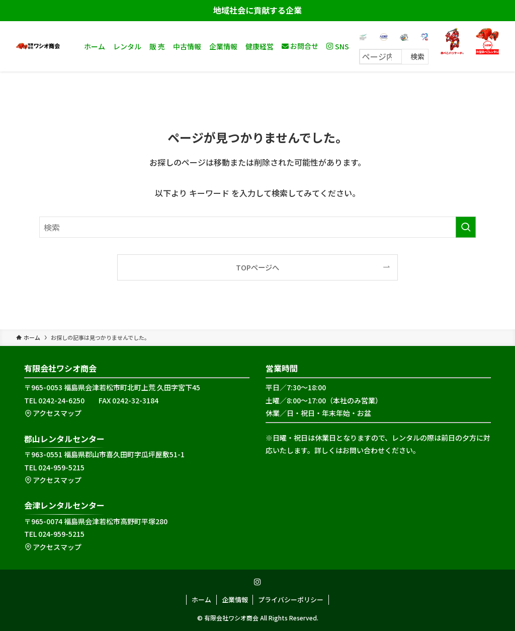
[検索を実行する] (466, 227)
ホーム (201, 599)
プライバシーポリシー (290, 599)
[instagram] (257, 582)
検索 (417, 56)
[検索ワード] (257, 227)
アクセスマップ (53, 413)
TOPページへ (257, 267)
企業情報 (235, 599)
